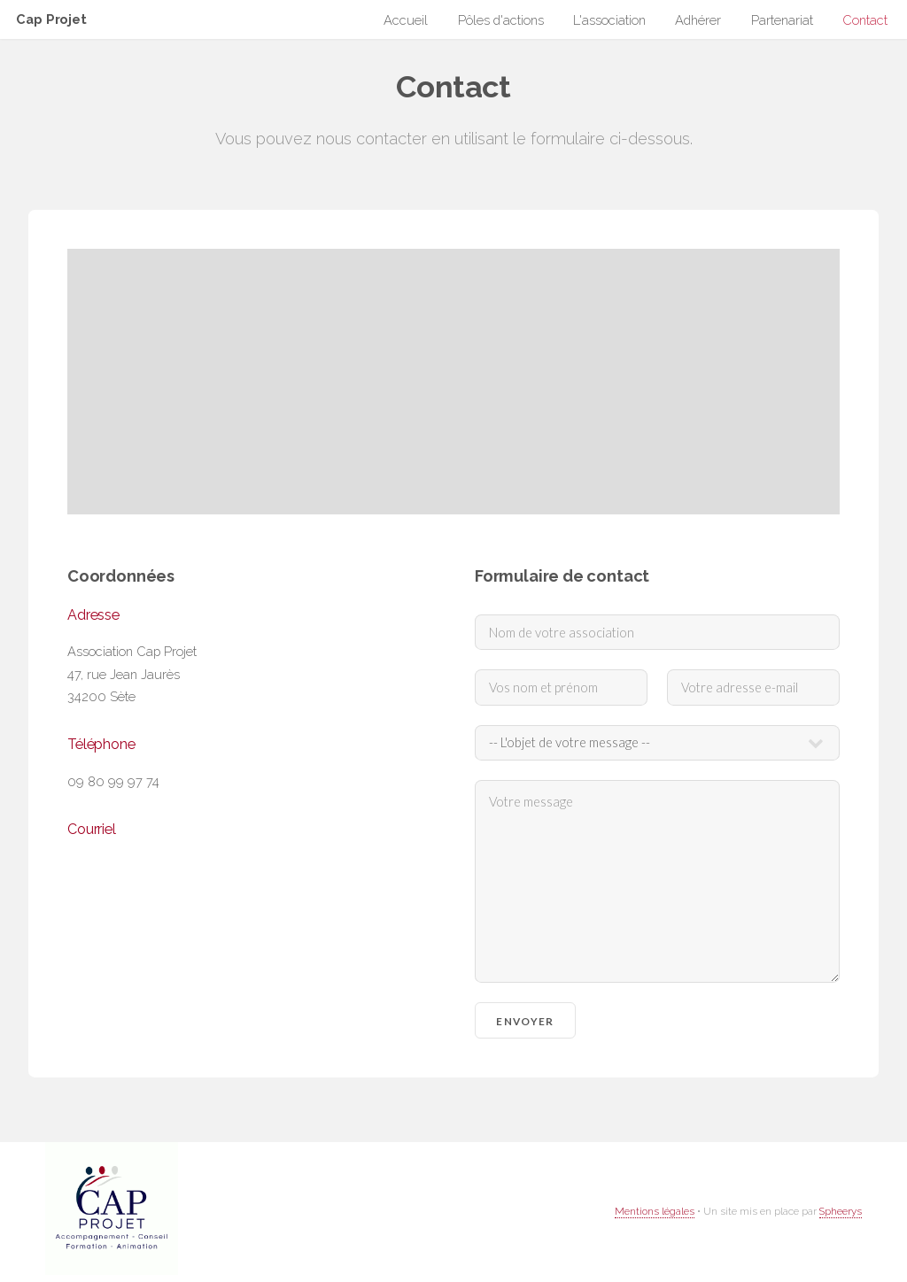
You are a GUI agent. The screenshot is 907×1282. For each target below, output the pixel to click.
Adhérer (698, 20)
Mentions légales (654, 1211)
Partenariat (782, 20)
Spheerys (840, 1211)
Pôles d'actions (501, 20)
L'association (609, 20)
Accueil (406, 20)
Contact (865, 20)
